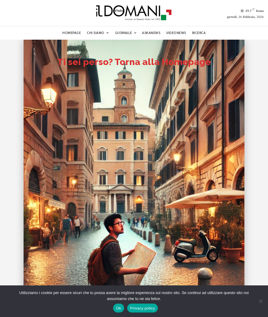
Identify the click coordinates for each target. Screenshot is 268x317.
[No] (261, 301)
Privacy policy (142, 308)
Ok (118, 308)
